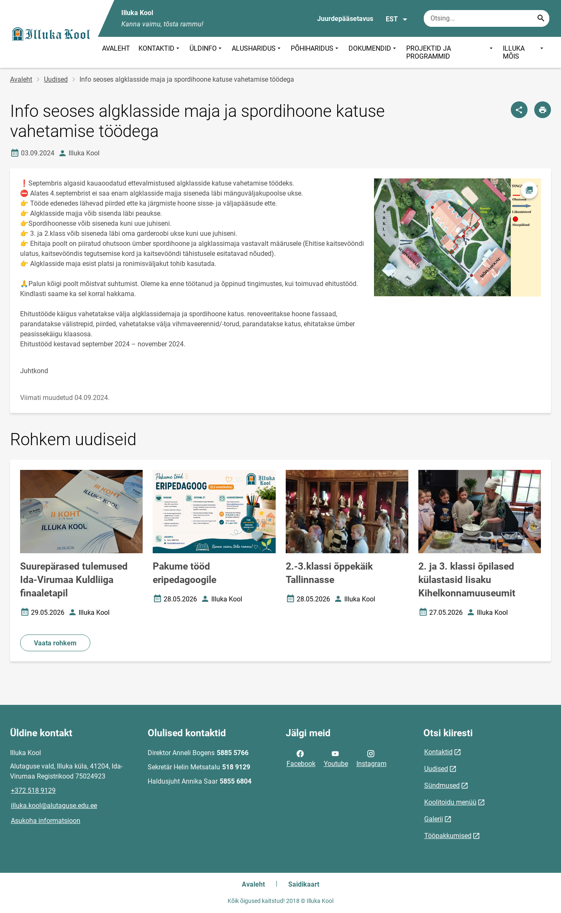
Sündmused (442, 785)
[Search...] (541, 18)
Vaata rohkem (55, 643)
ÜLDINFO (206, 52)
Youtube (336, 758)
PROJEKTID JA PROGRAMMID (450, 52)
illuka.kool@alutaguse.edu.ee (54, 806)
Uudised (56, 79)
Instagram (371, 758)
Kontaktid (438, 752)
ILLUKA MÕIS (524, 52)
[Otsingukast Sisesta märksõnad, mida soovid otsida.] (486, 18)
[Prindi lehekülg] (542, 109)
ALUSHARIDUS (257, 52)
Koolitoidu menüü (450, 802)
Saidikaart (303, 884)
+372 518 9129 (33, 790)
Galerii (433, 819)
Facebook (301, 758)
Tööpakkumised (447, 836)
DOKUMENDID (373, 52)
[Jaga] (519, 109)
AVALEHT (116, 48)
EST (397, 19)
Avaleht (21, 79)
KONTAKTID (159, 52)
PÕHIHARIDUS (315, 52)
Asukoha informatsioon (45, 821)
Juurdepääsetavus (345, 19)
